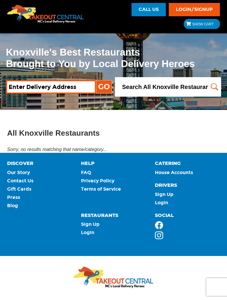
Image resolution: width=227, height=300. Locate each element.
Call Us (149, 9)
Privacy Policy (97, 181)
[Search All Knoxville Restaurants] (168, 87)
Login (161, 202)
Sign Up (164, 194)
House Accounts (174, 172)
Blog (12, 205)
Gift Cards (19, 189)
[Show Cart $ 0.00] (202, 24)
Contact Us (20, 181)
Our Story (18, 172)
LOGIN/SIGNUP (194, 9)
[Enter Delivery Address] (51, 87)
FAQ (86, 172)
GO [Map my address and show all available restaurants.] (104, 86)
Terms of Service (101, 189)
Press (13, 197)
